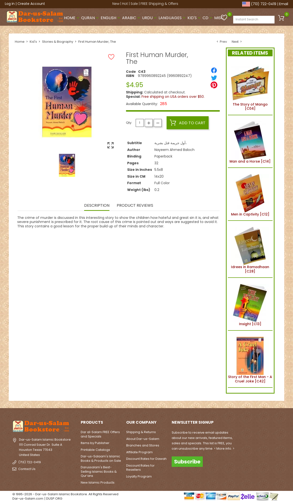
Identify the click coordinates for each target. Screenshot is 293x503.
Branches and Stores (142, 445)
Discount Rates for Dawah (146, 458)
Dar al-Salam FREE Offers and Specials (100, 434)
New (115, 3)
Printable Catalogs (95, 449)
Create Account (31, 3)
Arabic (131, 18)
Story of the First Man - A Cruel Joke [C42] (250, 359)
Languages (172, 18)
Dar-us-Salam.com (27, 498)
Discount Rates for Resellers (140, 467)
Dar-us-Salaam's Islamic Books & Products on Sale (101, 458)
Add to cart (187, 122)
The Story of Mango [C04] (250, 86)
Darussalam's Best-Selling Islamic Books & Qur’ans (99, 471)
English (111, 18)
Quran (90, 18)
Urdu (150, 18)
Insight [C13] (250, 304)
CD (208, 18)
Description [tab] (96, 205)
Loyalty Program (139, 476)
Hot (125, 3)
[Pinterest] (214, 85)
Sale (134, 3)
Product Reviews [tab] (135, 205)
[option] (67, 165)
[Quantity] (140, 123)
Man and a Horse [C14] (250, 141)
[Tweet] (214, 77)
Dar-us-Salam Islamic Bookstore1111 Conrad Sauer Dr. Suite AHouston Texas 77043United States (45, 447)
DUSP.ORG (54, 498)
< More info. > (224, 448)
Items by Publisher (95, 443)
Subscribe (187, 461)
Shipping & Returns (141, 432)
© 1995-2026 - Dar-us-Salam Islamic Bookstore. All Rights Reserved (65, 494)
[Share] (214, 70)
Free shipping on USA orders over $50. (173, 96)
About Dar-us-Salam (142, 439)
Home (72, 18)
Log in (10, 3)
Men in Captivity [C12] (250, 194)
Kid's (194, 18)
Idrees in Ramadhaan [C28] (250, 249)
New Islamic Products (98, 482)
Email (283, 3)
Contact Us (27, 469)
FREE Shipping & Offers (159, 3)
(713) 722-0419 (263, 3)
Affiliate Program (139, 452)
